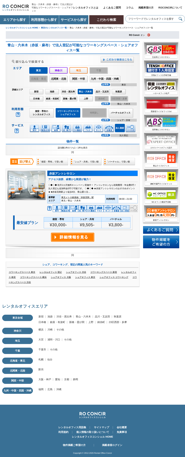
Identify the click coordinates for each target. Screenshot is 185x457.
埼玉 (78, 70)
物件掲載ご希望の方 (74, 445)
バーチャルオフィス (120, 113)
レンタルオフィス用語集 (72, 427)
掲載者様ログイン (112, 445)
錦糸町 (101, 322)
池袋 (52, 91)
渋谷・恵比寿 (68, 91)
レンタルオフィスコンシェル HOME (92, 436)
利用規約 (63, 432)
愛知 (57, 379)
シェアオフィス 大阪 (61, 277)
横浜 (41, 329)
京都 (66, 379)
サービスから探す (74, 20)
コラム (130, 7)
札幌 (41, 359)
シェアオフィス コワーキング (114, 277)
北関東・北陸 (58, 78)
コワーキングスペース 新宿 (103, 272)
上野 (86, 98)
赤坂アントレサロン (62, 173)
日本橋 (36, 98)
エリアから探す (14, 20)
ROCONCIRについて (170, 7)
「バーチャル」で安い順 (118, 161)
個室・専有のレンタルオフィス (41, 113)
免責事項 (122, 432)
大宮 (41, 339)
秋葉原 (118, 91)
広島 (50, 389)
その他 (60, 329)
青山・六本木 (83, 316)
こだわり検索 (106, 20)
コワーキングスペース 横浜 (33, 277)
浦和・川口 (54, 339)
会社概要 (122, 427)
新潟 (40, 369)
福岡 (41, 389)
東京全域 (17, 317)
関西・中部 (78, 78)
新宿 (36, 91)
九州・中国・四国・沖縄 (105, 78)
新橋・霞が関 (69, 98)
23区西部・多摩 (118, 322)
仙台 (49, 359)
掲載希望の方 (146, 7)
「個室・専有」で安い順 (51, 161)
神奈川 (58, 70)
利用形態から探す (44, 20)
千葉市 (42, 349)
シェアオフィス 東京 (85, 277)
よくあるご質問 (112, 7)
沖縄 (58, 389)
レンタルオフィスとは (85, 7)
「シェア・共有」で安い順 (86, 161)
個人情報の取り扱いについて (92, 432)
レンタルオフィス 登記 (51, 272)
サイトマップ (101, 427)
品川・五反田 (102, 91)
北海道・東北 (17, 360)
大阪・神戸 (44, 379)
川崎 (50, 329)
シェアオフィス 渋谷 (76, 272)
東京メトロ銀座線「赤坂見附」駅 (77, 197)
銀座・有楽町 (52, 98)
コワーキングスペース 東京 (22, 272)
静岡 (75, 379)
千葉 (17, 350)
